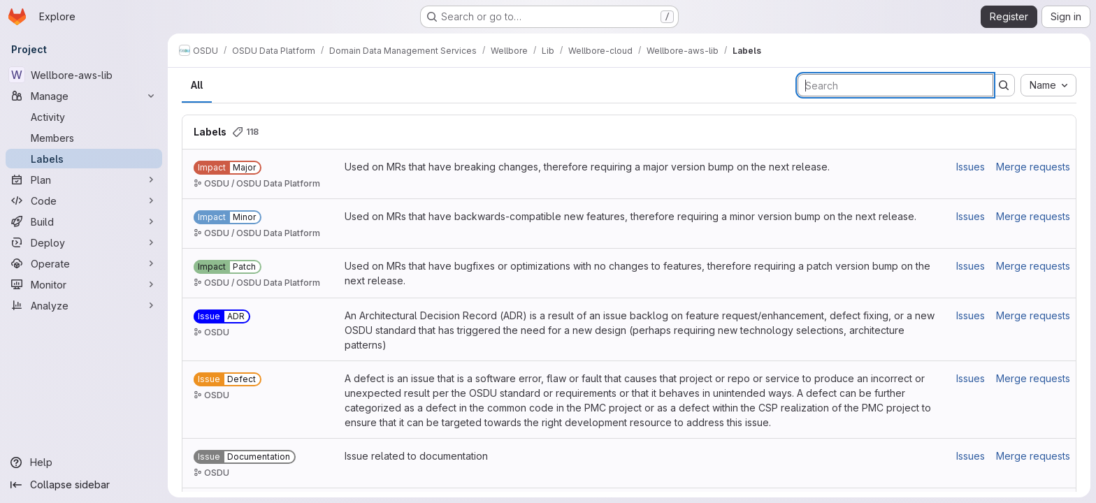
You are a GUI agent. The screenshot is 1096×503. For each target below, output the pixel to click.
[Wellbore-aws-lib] (84, 75)
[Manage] (84, 95)
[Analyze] (84, 305)
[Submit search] (1004, 85)
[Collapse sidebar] (84, 485)
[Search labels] (895, 85)
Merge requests (1033, 167)
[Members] (84, 137)
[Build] (84, 221)
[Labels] (84, 158)
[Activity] (84, 116)
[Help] (84, 462)
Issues (970, 167)
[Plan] (84, 179)
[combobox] (1048, 85)
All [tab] (197, 85)
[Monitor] (84, 284)
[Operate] (84, 263)
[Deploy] (84, 242)
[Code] (84, 200)
